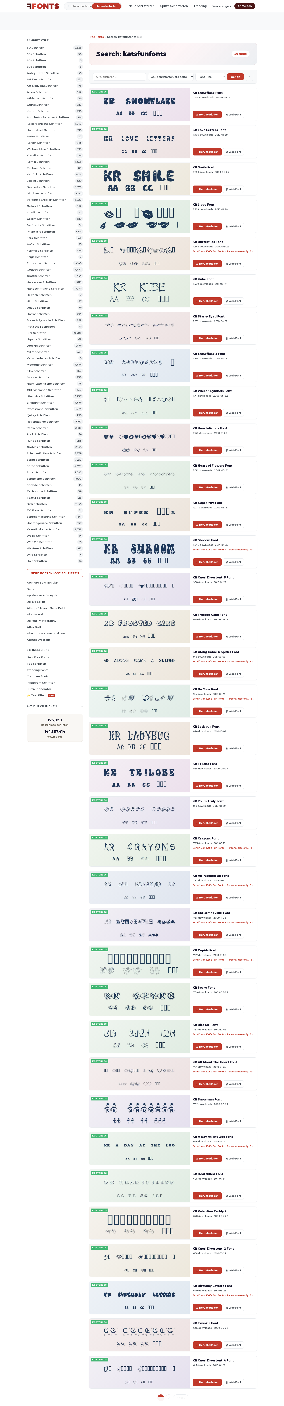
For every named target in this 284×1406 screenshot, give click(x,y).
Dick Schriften (37, 504)
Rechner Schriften (40, 168)
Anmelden (245, 6)
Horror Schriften (38, 314)
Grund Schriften (38, 104)
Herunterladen (207, 114)
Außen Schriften (38, 244)
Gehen (235, 77)
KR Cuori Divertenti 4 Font (213, 1360)
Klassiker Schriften (40, 155)
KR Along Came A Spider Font (216, 652)
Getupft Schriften (39, 206)
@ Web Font (233, 114)
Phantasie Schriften (41, 231)
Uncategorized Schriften (44, 523)
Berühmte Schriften (41, 225)
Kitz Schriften (36, 333)
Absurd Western (38, 639)
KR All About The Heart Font (215, 1062)
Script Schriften (38, 459)
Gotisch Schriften (39, 269)
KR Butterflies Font (208, 242)
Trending (200, 6)
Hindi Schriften (37, 301)
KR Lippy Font (203, 204)
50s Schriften (36, 54)
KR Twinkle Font (205, 1323)
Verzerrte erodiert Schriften (46, 199)
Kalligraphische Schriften (44, 123)
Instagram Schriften (41, 682)
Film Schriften (37, 371)
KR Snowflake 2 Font (209, 353)
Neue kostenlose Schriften (55, 573)
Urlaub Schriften (38, 307)
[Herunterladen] (106, 6)
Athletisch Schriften (41, 98)
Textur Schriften (38, 497)
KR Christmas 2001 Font (211, 913)
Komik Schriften (38, 161)
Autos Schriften (38, 136)
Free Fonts (96, 37)
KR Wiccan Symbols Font (212, 391)
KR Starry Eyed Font (209, 316)
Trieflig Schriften (38, 212)
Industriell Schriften (41, 326)
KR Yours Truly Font (208, 801)
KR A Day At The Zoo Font (213, 1136)
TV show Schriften (40, 510)
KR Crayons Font (206, 838)
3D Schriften (36, 47)
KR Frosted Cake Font (210, 614)
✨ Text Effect (41, 695)
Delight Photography (41, 620)
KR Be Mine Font (205, 689)
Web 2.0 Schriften (39, 542)
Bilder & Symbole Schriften (46, 320)
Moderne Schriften (40, 364)
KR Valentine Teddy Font (212, 1211)
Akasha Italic (36, 614)
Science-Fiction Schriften (44, 453)
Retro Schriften (38, 428)
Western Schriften (40, 548)
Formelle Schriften (40, 250)
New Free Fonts (38, 657)
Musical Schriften (39, 377)
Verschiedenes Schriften (44, 358)
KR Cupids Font (205, 950)
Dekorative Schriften (41, 187)
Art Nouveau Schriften (43, 85)
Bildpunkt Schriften (40, 402)
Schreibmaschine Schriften (46, 516)
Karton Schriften (38, 142)
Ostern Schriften (38, 218)
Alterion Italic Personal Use (46, 633)
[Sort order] (210, 77)
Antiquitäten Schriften (43, 73)
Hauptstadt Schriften (42, 130)
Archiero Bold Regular (42, 582)
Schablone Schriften (41, 478)
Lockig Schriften (38, 180)
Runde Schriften (38, 440)
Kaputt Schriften (39, 111)
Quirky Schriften (38, 415)
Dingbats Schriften (40, 193)
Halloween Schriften (41, 282)
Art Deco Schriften (40, 79)
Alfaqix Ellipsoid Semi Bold (46, 608)
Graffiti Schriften (39, 276)
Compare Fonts (38, 676)
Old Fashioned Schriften (44, 390)
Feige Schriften (37, 257)
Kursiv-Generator (39, 689)
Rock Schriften (37, 434)
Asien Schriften (38, 92)
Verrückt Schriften (40, 174)
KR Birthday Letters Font (212, 1286)
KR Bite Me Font (205, 1025)
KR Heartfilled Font (208, 1174)
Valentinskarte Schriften (44, 529)
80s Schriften (36, 66)
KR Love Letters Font (209, 130)
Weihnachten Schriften (43, 149)
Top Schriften (36, 663)
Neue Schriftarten (141, 6)
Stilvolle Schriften (39, 485)
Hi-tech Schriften (39, 295)
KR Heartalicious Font (210, 428)
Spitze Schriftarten (174, 6)
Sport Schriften (37, 472)
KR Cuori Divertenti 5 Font (213, 577)
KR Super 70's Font (207, 503)
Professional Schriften (42, 409)
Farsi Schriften (37, 238)
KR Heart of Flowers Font (212, 465)
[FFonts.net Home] (43, 6)
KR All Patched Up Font (211, 875)
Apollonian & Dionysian (43, 595)
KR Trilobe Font (205, 764)
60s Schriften (36, 60)
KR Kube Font (203, 279)
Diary (30, 589)
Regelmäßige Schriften (43, 421)
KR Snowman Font (207, 1099)
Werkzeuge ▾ (221, 6)
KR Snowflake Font (208, 92)
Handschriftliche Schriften (45, 288)
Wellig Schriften (38, 535)
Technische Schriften (42, 491)
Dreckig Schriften (39, 345)
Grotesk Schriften (39, 447)
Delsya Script (36, 601)
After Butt (34, 627)
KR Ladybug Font (206, 726)
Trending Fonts (37, 670)
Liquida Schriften (39, 339)
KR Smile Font (204, 167)
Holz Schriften (37, 561)
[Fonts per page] (171, 77)
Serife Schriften (38, 466)
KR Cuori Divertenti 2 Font (213, 1248)
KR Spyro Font (204, 987)
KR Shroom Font (205, 540)
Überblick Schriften (40, 396)
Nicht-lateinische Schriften (46, 383)
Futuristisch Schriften (42, 263)
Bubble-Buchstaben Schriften (48, 117)
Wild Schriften (37, 554)
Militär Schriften (38, 352)
